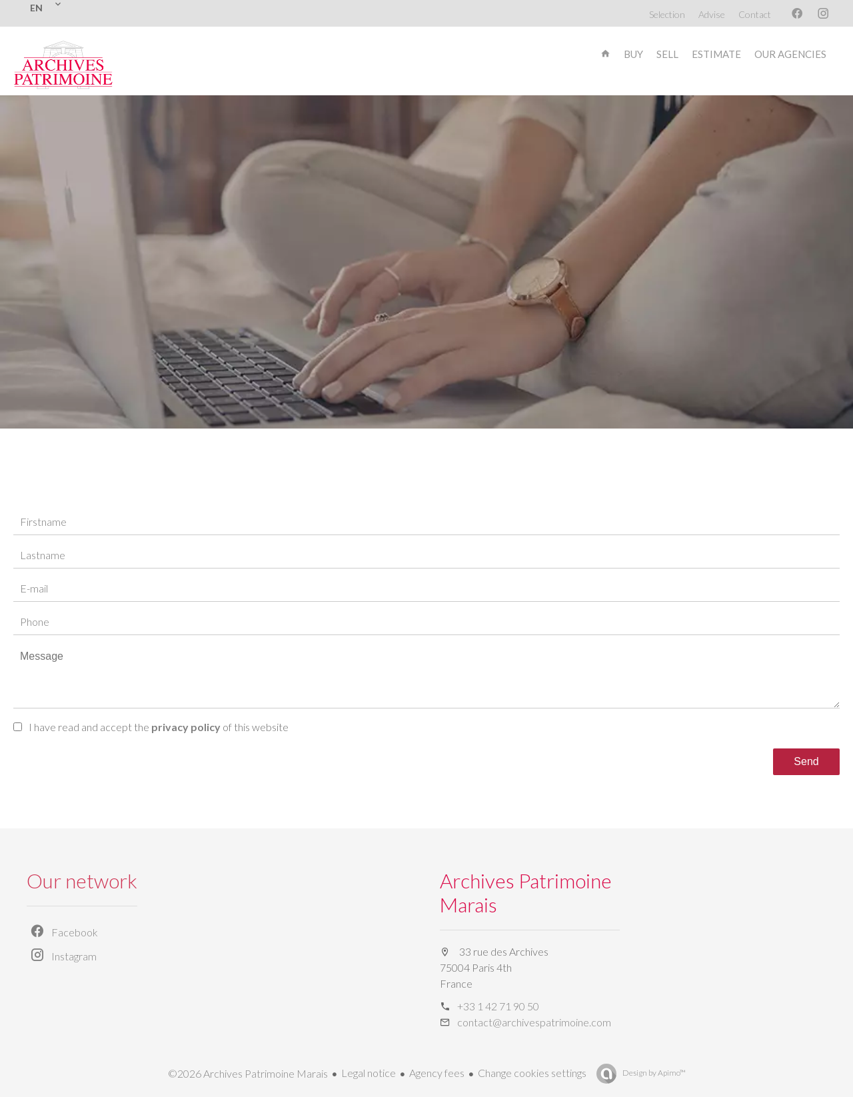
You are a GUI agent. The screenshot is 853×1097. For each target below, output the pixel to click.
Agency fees (436, 1072)
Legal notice (368, 1072)
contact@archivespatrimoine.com (534, 1022)
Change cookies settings (532, 1072)
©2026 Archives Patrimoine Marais (248, 1073)
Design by (653, 1073)
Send (806, 761)
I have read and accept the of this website (159, 726)
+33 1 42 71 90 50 (498, 1006)
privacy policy (186, 726)
